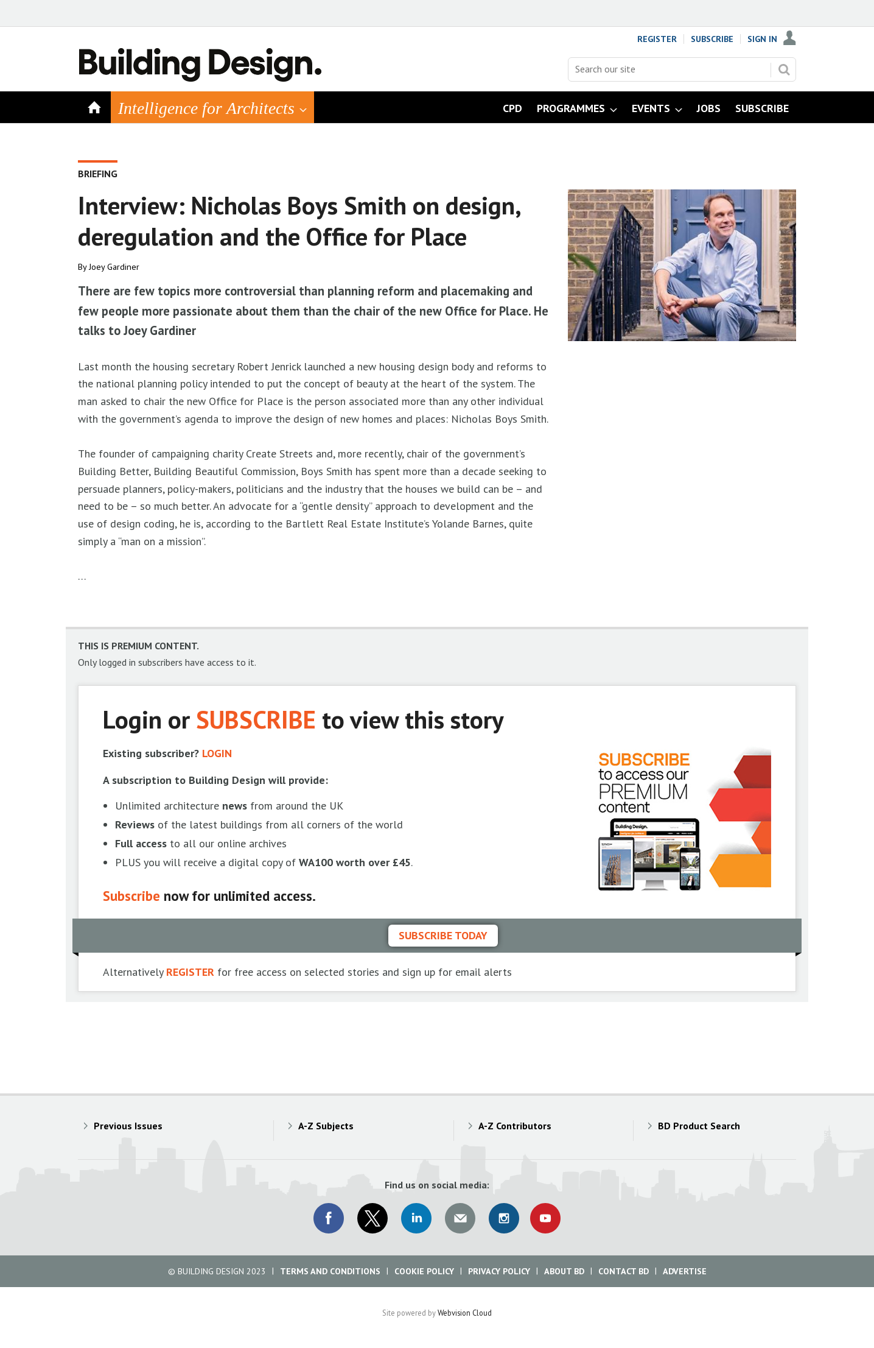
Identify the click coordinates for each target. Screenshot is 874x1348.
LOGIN (217, 753)
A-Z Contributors (514, 1126)
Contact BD (623, 1271)
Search (784, 69)
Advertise (685, 1271)
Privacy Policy (499, 1271)
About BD (564, 1271)
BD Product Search (699, 1126)
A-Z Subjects (326, 1126)
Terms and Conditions (330, 1271)
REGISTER (190, 972)
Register (657, 39)
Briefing (97, 174)
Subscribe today (443, 935)
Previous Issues (128, 1126)
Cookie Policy (424, 1271)
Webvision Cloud (465, 1313)
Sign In (762, 39)
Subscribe (712, 39)
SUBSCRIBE (256, 719)
